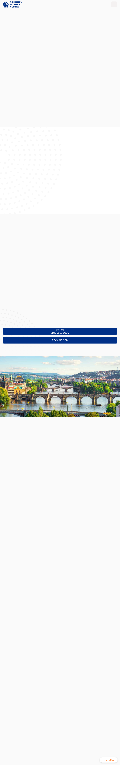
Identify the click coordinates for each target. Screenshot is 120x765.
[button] (114, 4)
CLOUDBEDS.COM (37, 14)
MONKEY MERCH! (83, 14)
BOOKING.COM (61, 14)
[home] (31, 4)
